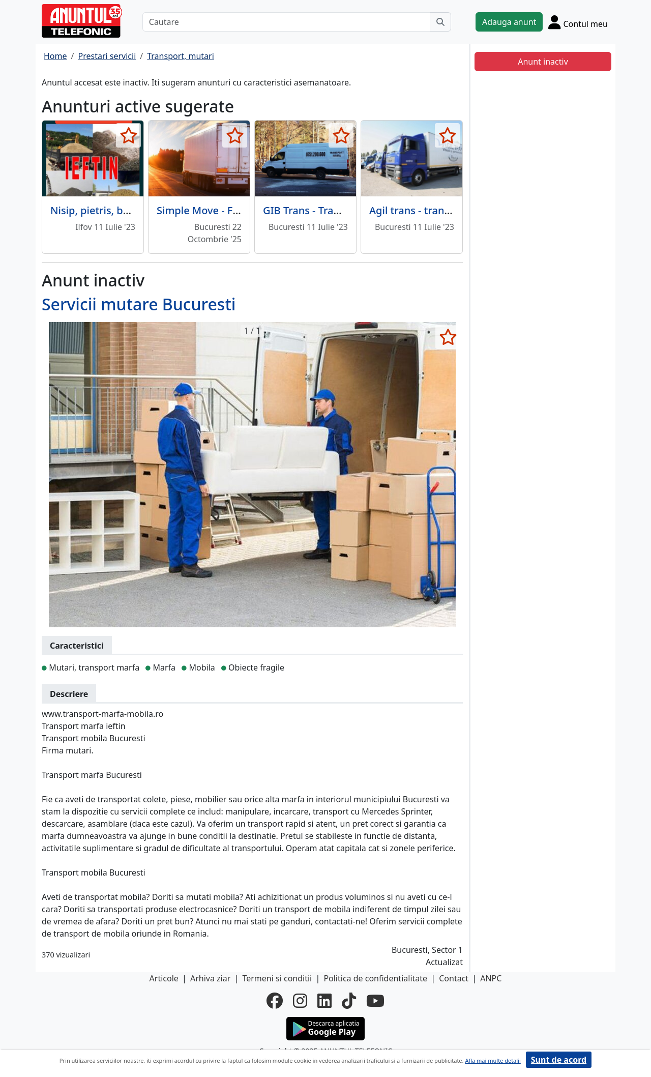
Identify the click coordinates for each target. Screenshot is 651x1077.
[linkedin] (324, 1000)
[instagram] (300, 1000)
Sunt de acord (558, 1059)
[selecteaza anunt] (128, 135)
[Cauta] (440, 22)
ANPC (490, 978)
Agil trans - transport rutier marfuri (454, 210)
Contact (453, 978)
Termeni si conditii (277, 978)
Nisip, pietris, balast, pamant (119, 210)
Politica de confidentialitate (375, 978)
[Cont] (578, 22)
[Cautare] (286, 22)
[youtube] (375, 1000)
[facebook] (275, 1000)
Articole (164, 978)
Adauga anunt (509, 21)
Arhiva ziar (210, 978)
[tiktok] (349, 1000)
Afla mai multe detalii (492, 1060)
